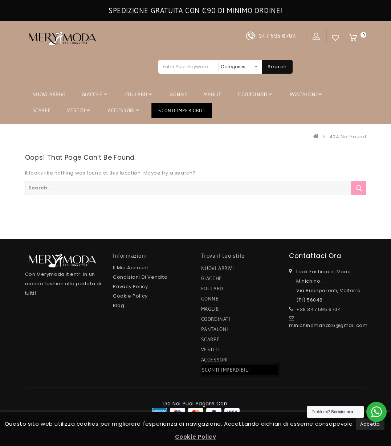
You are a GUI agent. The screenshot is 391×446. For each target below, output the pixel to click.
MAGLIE (213, 94)
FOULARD (136, 94)
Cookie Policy (130, 295)
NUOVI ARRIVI (48, 94)
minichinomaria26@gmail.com (328, 325)
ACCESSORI (121, 110)
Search (277, 66)
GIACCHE (92, 94)
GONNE (178, 94)
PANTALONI (303, 94)
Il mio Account (130, 267)
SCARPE (41, 110)
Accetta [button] (370, 424)
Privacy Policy (130, 286)
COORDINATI (253, 94)
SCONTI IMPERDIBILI (181, 110)
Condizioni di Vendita (140, 277)
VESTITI (76, 110)
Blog (118, 305)
